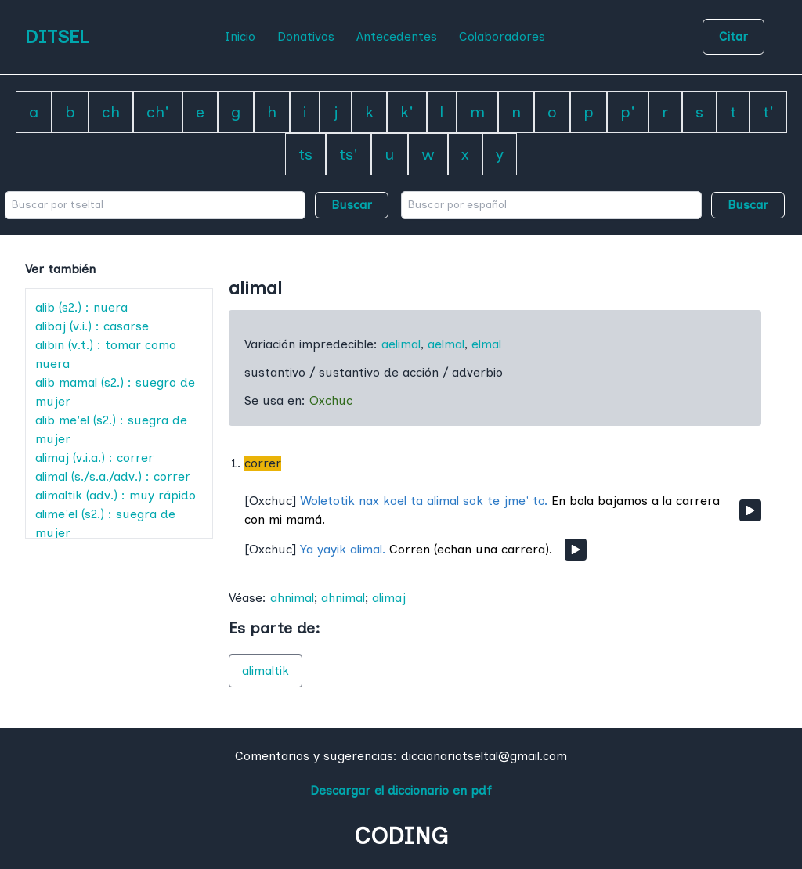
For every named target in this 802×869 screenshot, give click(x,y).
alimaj (389, 597)
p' (627, 112)
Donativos (305, 36)
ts (305, 154)
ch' (157, 112)
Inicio (240, 36)
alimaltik (265, 670)
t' (768, 112)
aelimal (401, 344)
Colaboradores (502, 36)
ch (111, 112)
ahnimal (292, 597)
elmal (486, 344)
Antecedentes (396, 36)
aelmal (446, 344)
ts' (348, 154)
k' (407, 112)
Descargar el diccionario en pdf (401, 790)
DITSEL (57, 36)
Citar (733, 36)
